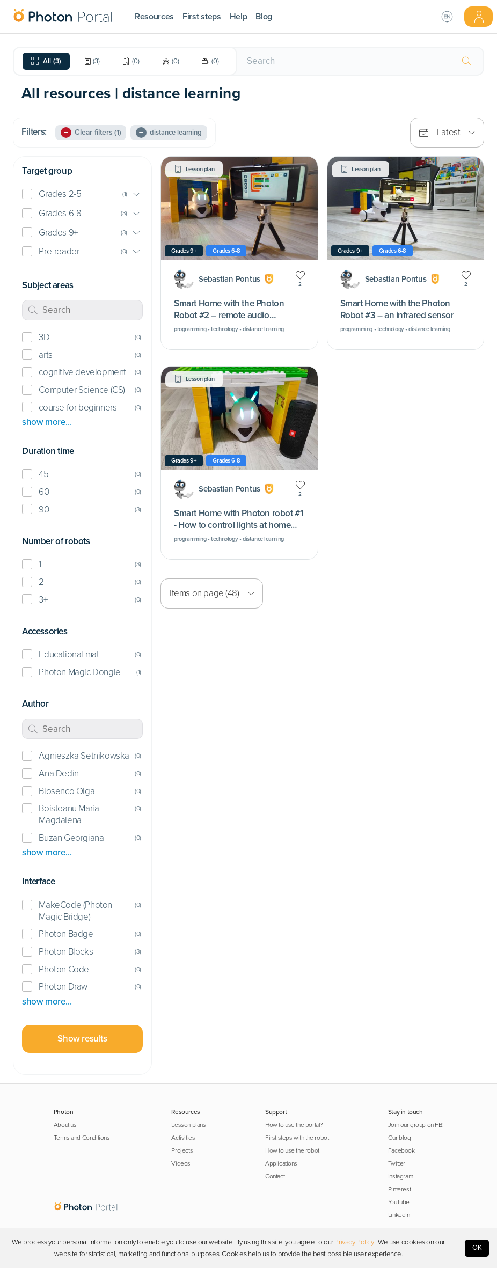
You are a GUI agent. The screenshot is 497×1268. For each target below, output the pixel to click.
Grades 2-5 (60, 194)
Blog (263, 16)
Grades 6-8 (60, 213)
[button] (82, 194)
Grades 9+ (58, 232)
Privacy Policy (354, 1242)
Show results (82, 1038)
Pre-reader (59, 251)
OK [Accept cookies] (477, 1247)
